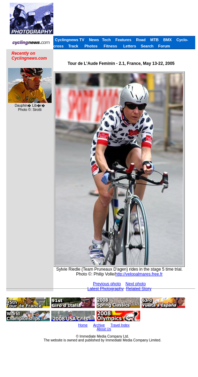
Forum (164, 46)
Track (73, 46)
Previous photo (107, 283)
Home (82, 325)
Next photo (135, 283)
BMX (167, 40)
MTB (154, 40)
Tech (106, 40)
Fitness (110, 46)
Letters (129, 46)
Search (147, 46)
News (94, 40)
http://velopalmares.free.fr (139, 274)
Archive (99, 325)
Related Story (138, 288)
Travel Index (120, 325)
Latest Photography (105, 288)
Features (123, 40)
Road (141, 40)
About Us (104, 329)
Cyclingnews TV (69, 40)
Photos (90, 46)
